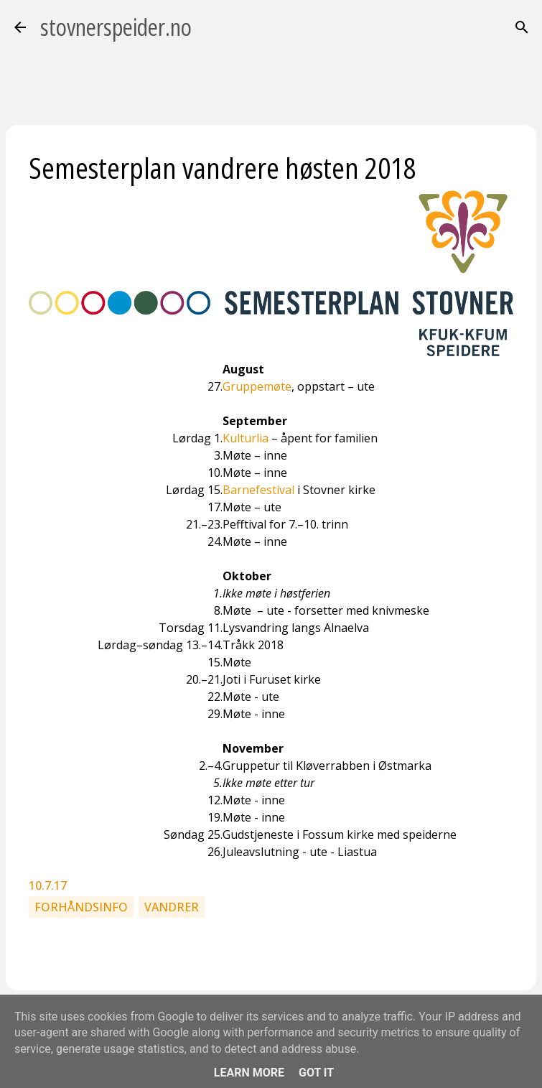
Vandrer (171, 907)
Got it (316, 1072)
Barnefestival (258, 490)
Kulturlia (245, 438)
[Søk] (522, 27)
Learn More (249, 1072)
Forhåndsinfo (81, 907)
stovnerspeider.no (116, 26)
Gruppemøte (257, 386)
